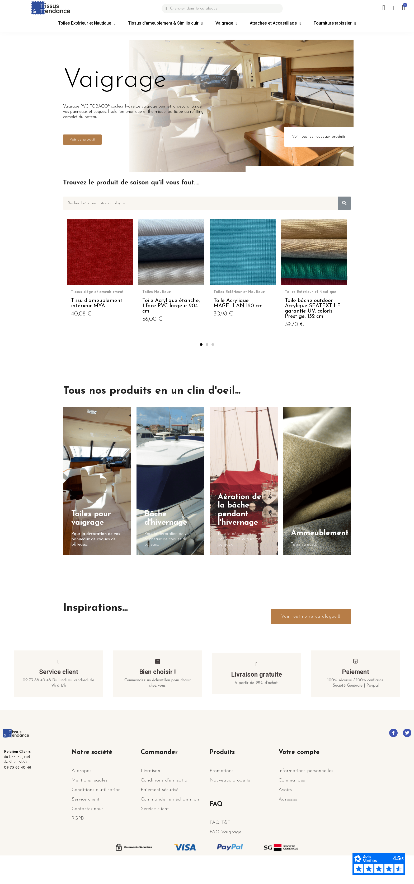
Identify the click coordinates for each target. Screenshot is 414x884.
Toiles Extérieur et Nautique (86, 23)
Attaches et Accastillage (275, 23)
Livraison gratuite (256, 697)
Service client (58, 695)
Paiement (355, 695)
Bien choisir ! (157, 695)
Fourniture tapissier (335, 23)
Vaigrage (226, 23)
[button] (82, 139)
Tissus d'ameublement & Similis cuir (165, 23)
